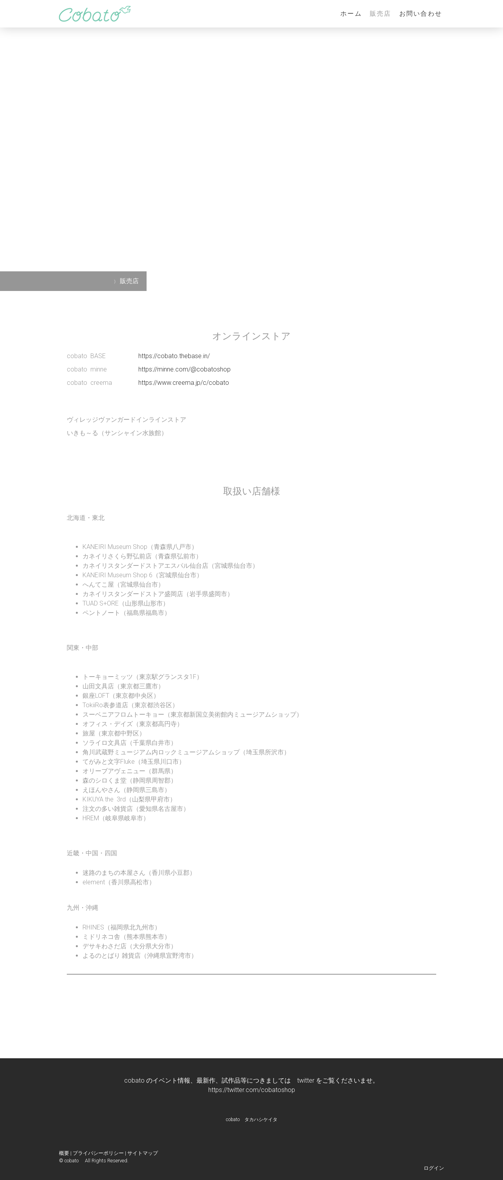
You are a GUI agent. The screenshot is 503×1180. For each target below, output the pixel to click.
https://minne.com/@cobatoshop (184, 369)
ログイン (434, 1168)
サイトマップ (142, 1153)
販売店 (380, 13)
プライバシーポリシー (98, 1153)
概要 (64, 1153)
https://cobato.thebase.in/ (174, 356)
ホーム (351, 13)
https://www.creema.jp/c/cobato (183, 382)
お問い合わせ (420, 13)
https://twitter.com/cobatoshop (251, 1090)
